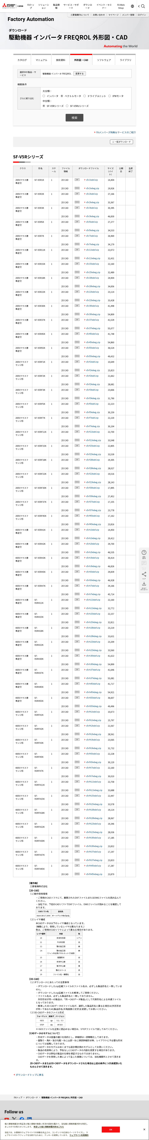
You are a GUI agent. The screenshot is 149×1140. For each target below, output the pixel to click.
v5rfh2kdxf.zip (93, 725)
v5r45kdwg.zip (93, 342)
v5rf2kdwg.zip (93, 384)
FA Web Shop (121, 6)
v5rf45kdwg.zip (93, 524)
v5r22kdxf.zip (92, 291)
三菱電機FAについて (80, 14)
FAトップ (30, 6)
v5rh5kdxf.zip (92, 571)
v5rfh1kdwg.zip (93, 720)
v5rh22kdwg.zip (94, 650)
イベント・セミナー (104, 6)
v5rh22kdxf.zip (93, 641)
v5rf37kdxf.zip (93, 501)
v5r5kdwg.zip (92, 230)
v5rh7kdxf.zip (92, 585)
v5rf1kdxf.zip (92, 361)
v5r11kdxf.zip (92, 249)
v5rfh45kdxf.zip (93, 865)
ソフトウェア (104, 60)
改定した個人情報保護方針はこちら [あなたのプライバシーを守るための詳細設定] (49, 1126)
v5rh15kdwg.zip (94, 622)
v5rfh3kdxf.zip (93, 739)
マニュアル (41, 60)
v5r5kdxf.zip (92, 221)
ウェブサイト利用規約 (79, 1135)
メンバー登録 (128, 14)
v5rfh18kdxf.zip (93, 809)
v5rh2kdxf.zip (92, 543)
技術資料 (60, 60)
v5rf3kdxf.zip (92, 389)
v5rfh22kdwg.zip (94, 832)
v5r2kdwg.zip (92, 202)
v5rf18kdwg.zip (93, 468)
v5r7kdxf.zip (92, 235)
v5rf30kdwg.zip (93, 496)
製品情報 (56, 6)
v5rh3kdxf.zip (92, 557)
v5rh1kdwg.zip (93, 538)
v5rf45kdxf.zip (93, 515)
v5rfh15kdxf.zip (93, 795)
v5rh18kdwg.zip (94, 636)
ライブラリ (125, 60)
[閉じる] (144, 1129)
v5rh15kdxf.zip (93, 613)
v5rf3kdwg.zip (93, 398)
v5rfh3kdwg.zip (93, 748)
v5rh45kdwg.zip (94, 692)
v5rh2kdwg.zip (93, 552)
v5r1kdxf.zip (92, 179)
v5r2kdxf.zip (92, 193)
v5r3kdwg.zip (92, 216)
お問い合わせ (99, 14)
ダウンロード (87, 6)
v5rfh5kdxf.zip (93, 753)
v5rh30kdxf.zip (93, 655)
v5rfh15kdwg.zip (94, 804)
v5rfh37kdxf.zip (93, 851)
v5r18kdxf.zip (92, 277)
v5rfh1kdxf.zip (93, 711)
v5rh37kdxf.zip (93, 669)
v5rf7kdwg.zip (93, 426)
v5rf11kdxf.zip (93, 431)
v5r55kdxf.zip (92, 347)
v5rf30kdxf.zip (93, 487)
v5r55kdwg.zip (93, 356)
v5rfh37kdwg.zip (94, 860)
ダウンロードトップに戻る (30, 1074)
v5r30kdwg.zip (93, 314)
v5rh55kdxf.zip (93, 697)
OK (110, 1129)
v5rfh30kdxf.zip (93, 837)
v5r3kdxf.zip (92, 207)
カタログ (22, 60)
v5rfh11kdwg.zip (94, 790)
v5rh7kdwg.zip (93, 594)
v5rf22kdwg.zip (93, 482)
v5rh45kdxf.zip (93, 683)
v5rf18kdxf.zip (93, 459)
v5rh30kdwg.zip (94, 664)
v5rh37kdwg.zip (94, 678)
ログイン (142, 14)
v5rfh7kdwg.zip (93, 776)
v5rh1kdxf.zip (92, 529)
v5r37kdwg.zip (93, 328)
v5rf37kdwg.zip (93, 510)
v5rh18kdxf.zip (93, 627)
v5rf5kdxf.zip (92, 403)
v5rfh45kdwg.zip (94, 874)
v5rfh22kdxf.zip (93, 823)
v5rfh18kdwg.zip (94, 818)
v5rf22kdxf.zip (93, 473)
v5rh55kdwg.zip (94, 706)
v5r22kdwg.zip (93, 300)
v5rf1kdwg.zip (93, 370)
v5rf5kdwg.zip (93, 412)
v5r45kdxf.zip (92, 333)
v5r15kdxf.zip (92, 263)
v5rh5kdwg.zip (93, 580)
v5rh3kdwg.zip (93, 566)
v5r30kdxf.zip (92, 305)
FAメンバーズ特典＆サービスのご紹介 (116, 132)
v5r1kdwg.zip (92, 188)
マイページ (113, 14)
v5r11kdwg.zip (93, 258)
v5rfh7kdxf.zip (93, 767)
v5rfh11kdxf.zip (93, 781)
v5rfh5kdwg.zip (93, 762)
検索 (74, 117)
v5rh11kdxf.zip (93, 599)
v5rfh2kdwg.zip (93, 734)
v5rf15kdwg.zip (93, 454)
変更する (80, 73)
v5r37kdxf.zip (92, 319)
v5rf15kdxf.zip (93, 445)
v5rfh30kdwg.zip (94, 846)
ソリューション (43, 6)
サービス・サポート (71, 6)
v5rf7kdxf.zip (92, 417)
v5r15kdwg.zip (93, 272)
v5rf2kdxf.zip (92, 375)
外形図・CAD (81, 60)
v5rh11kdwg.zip (94, 608)
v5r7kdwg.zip (92, 244)
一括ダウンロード (123, 141)
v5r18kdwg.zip (93, 286)
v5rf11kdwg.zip (93, 440)
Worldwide (132, 6)
